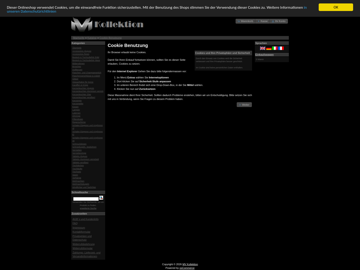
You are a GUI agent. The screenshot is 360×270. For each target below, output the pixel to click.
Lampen (76, 110)
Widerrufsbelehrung (84, 243)
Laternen (76, 113)
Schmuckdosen (79, 144)
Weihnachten (78, 181)
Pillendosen (77, 119)
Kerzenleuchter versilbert (83, 97)
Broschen (76, 66)
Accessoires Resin (80, 54)
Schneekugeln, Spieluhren (84, 147)
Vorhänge (76, 178)
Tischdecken (78, 165)
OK (336, 7)
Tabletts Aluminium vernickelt (85, 159)
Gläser (75, 79)
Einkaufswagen (264, 54)
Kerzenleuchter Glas (81, 94)
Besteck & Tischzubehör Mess (86, 60)
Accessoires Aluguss (81, 51)
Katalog (92, 37)
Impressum (79, 227)
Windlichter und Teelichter (84, 187)
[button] (245, 21)
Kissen (75, 106)
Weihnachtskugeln (80, 184)
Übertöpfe (77, 48)
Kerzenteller (77, 103)
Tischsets (76, 172)
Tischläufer (77, 168)
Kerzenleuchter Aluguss (83, 88)
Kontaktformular (81, 231)
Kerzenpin (77, 100)
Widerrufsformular (83, 248)
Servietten (77, 150)
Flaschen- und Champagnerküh (86, 73)
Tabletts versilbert (80, 162)
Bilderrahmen (78, 63)
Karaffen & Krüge (80, 85)
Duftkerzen (77, 69)
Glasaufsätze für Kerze (82, 82)
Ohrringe (76, 116)
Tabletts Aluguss (79, 156)
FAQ (75, 223)
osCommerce (187, 268)
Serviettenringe (79, 153)
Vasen (75, 175)
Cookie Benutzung (110, 37)
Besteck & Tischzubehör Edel (85, 57)
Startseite (78, 37)
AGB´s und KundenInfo (85, 219)
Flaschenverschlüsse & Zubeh (86, 75)
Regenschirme (79, 122)
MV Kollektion (190, 264)
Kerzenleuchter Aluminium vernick (88, 91)
